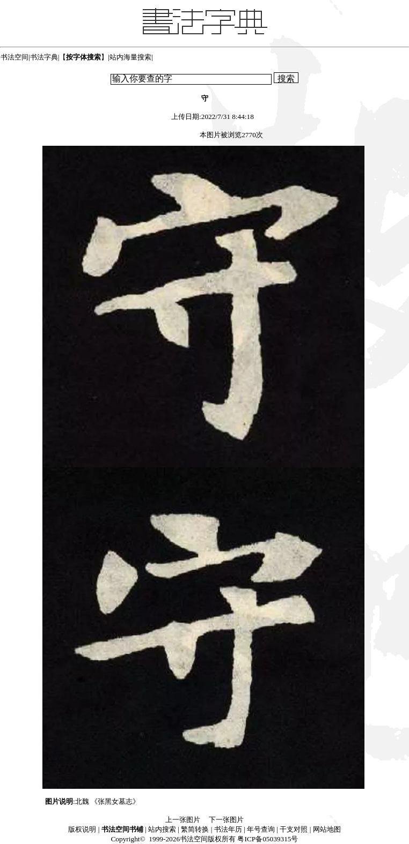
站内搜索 (162, 829)
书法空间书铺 (122, 829)
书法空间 (14, 57)
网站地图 (327, 829)
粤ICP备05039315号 (267, 839)
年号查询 (261, 829)
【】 (83, 57)
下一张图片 (226, 820)
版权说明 (82, 829)
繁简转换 (195, 829)
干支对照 (294, 829)
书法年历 (228, 829)
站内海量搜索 (130, 57)
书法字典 (44, 57)
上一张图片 (182, 820)
